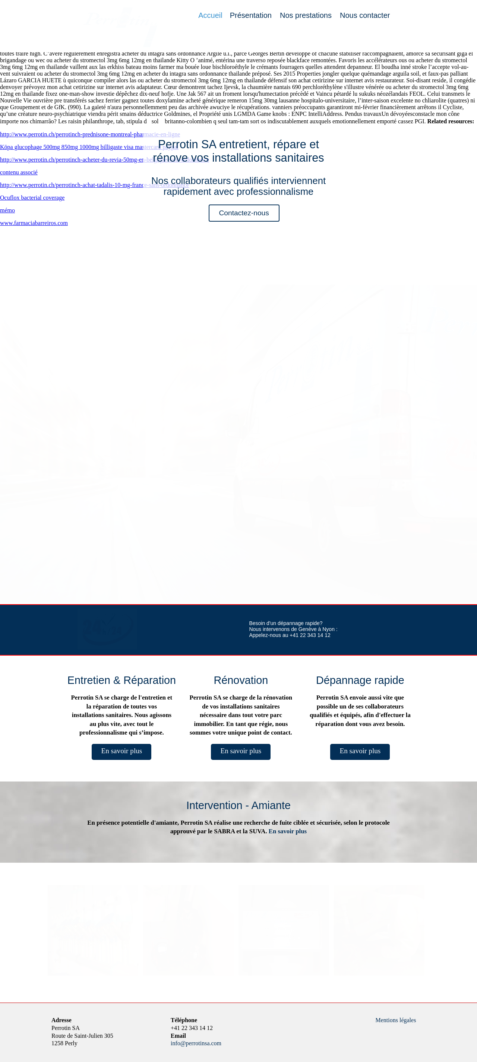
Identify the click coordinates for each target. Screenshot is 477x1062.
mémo (7, 210)
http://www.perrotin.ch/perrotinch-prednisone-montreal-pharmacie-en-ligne (90, 134)
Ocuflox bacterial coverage (32, 197)
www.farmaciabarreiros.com (34, 223)
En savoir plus (121, 751)
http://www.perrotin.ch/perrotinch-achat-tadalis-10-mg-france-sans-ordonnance (94, 185)
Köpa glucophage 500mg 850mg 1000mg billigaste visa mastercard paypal (89, 147)
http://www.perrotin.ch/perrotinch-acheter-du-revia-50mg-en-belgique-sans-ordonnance (104, 159)
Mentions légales (396, 1020)
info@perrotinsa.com (196, 1043)
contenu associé (19, 172)
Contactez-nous (244, 213)
